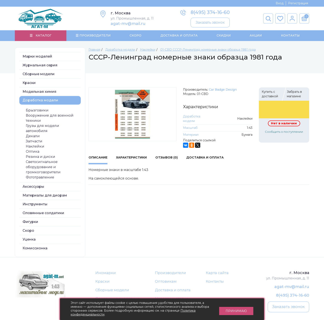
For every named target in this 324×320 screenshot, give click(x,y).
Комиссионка (35, 248)
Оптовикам (166, 282)
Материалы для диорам (45, 196)
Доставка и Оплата (178, 36)
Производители (170, 273)
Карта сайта (217, 273)
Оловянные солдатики (43, 213)
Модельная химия (39, 92)
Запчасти (34, 141)
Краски (29, 83)
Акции (256, 36)
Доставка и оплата (173, 290)
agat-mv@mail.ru (128, 23)
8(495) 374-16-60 (210, 12)
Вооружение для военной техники (49, 118)
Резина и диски (40, 157)
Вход (280, 3)
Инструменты (35, 204)
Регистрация (298, 3)
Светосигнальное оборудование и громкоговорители (43, 167)
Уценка (29, 240)
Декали (33, 136)
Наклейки (35, 147)
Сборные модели (39, 74)
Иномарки (105, 273)
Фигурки (30, 222)
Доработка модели (40, 100)
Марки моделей (37, 57)
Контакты (290, 36)
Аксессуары (33, 187)
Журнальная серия (40, 65)
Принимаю (236, 309)
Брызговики (37, 110)
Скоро (135, 36)
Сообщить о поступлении (284, 132)
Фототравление (40, 177)
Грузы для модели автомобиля (42, 128)
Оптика (32, 152)
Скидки (224, 36)
